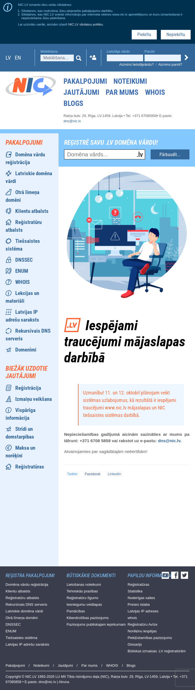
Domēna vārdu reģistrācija (27, 584)
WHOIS (155, 92)
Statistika (135, 591)
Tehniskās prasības (82, 591)
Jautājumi (81, 92)
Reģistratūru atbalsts (22, 598)
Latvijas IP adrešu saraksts (27, 644)
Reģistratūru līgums (82, 598)
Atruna (64, 682)
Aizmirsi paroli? (170, 64)
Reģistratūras (29, 467)
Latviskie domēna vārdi (24, 611)
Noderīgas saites (141, 598)
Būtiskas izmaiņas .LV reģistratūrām (157, 651)
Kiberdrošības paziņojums (88, 618)
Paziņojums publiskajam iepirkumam (96, 624)
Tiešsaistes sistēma (21, 638)
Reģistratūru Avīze (143, 624)
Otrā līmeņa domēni (22, 618)
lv (8, 57)
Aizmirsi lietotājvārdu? (136, 64)
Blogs (73, 103)
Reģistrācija (28, 388)
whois (132, 618)
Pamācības (76, 611)
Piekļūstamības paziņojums (150, 638)
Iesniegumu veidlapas (84, 604)
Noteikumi (130, 81)
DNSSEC (24, 260)
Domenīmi (25, 350)
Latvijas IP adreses (143, 611)
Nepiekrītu (175, 34)
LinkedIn (114, 474)
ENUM (21, 271)
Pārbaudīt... (169, 154)
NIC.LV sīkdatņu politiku (85, 24)
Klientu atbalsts (32, 211)
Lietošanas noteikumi (84, 584)
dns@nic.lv (72, 121)
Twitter (72, 474)
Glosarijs (135, 644)
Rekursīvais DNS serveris (26, 604)
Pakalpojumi (85, 81)
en (18, 57)
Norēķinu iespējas (142, 631)
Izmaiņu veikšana (33, 399)
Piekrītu (144, 34)
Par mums (122, 92)
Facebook (92, 474)
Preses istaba (139, 604)
